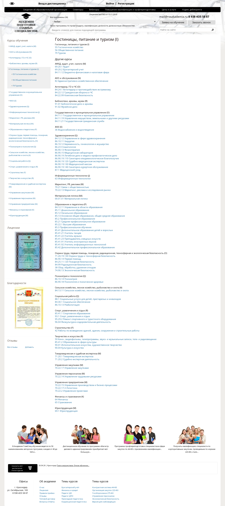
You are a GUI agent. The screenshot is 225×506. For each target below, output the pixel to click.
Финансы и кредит (70, 490)
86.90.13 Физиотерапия (67, 149)
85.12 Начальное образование (71, 212)
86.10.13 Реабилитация (67, 304)
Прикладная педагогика (72, 499)
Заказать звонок (201, 22)
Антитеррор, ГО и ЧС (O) (20, 57)
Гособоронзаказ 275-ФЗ (103, 493)
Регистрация (126, 3)
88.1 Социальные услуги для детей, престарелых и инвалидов (88, 299)
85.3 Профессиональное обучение (73, 227)
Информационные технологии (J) (25, 112)
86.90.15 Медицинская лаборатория (74, 152)
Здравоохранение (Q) (19, 106)
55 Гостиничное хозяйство (24, 74)
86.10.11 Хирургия (64, 141)
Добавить (29, 347)
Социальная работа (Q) (20, 161)
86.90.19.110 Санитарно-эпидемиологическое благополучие (87, 158)
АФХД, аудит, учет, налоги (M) (23, 46)
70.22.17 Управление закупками (72, 367)
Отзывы (42, 496)
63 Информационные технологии (73, 178)
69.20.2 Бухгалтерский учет (69, 69)
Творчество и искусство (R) (22, 178)
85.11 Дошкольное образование (72, 210)
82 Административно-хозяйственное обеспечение (81, 80)
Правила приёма (46, 493)
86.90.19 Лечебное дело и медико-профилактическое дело (86, 155)
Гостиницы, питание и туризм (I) (24, 69)
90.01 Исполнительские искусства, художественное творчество (88, 344)
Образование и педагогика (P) (23, 129)
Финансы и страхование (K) (22, 209)
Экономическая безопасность (105, 499)
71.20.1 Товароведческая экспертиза (74, 356)
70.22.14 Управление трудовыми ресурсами (78, 376)
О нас (41, 487)
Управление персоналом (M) (22, 198)
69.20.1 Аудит (62, 66)
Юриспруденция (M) (19, 215)
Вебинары (94, 9)
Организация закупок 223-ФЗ (105, 490)
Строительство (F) (18, 172)
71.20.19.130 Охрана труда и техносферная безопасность (85, 256)
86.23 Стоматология (65, 146)
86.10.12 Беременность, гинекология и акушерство (82, 144)
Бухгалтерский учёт (70, 487)
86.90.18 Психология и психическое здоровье (79, 281)
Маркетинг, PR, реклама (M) (22, 118)
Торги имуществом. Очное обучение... (73, 465)
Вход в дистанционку (52, 3)
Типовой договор (47, 499)
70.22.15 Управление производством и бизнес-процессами (86, 385)
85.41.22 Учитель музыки (68, 235)
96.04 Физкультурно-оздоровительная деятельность (83, 322)
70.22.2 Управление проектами (71, 390)
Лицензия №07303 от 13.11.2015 (103, 14)
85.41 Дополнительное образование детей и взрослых (84, 230)
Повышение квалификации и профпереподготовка (130, 9)
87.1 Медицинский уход (67, 169)
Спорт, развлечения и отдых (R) (24, 166)
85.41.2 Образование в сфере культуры (76, 342)
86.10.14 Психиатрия (66, 278)
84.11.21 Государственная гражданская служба (79, 121)
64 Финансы (61, 399)
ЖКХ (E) (13, 100)
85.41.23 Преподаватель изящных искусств (78, 238)
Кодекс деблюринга (192, 9)
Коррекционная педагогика (74, 501)
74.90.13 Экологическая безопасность (75, 270)
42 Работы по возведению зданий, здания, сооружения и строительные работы (97, 330)
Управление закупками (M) (22, 192)
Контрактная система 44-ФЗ (104, 487)
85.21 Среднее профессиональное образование (80, 221)
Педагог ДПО (67, 496)
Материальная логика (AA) (22, 123)
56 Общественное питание (25, 80)
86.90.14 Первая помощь (68, 258)
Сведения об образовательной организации (45, 9)
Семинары (78, 9)
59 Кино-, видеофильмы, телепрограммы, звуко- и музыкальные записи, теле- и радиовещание (105, 339)
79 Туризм (17, 85)
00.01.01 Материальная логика (71, 198)
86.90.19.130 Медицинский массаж (73, 164)
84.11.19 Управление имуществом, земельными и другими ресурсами (92, 118)
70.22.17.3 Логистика (66, 387)
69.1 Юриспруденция (66, 410)
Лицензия (43, 490)
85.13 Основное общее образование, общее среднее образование (90, 215)
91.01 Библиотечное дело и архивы (74, 103)
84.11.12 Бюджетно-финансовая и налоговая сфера (82, 72)
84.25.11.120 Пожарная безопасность (74, 261)
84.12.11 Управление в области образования (78, 207)
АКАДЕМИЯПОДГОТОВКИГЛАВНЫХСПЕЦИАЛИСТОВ (26, 26)
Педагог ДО (67, 493)
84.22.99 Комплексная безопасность (74, 95)
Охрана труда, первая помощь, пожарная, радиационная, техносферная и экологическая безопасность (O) (28, 138)
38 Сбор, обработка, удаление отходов (75, 267)
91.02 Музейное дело (66, 106)
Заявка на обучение (173, 22)
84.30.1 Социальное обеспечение (72, 301)
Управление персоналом (103, 496)
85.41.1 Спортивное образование (72, 313)
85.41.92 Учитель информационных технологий (80, 244)
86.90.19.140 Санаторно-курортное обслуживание (81, 167)
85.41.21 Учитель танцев (68, 233)
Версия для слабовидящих (104, 501)
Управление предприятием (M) (24, 204)
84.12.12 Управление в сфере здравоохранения (80, 138)
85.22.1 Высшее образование (70, 224)
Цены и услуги (169, 9)
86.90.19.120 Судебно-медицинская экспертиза (80, 161)
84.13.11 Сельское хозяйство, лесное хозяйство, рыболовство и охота (92, 290)
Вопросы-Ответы (47, 501)
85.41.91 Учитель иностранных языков (75, 241)
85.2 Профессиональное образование (75, 218)
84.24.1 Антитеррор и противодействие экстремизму (83, 89)
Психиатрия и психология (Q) (23, 146)
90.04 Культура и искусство (69, 347)
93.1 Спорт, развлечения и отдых (72, 316)
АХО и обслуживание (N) (21, 52)
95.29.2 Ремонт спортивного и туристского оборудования (85, 319)
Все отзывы (12, 347)
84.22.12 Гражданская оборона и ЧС (74, 92)
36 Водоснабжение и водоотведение (74, 129)
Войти (110, 3)
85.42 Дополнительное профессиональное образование (85, 247)
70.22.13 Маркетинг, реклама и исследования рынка (82, 190)
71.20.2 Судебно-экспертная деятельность (77, 359)
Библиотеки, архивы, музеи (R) (23, 63)
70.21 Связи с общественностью (72, 187)
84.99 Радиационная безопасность (73, 264)
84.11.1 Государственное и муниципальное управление (84, 115)
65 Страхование (63, 402)
